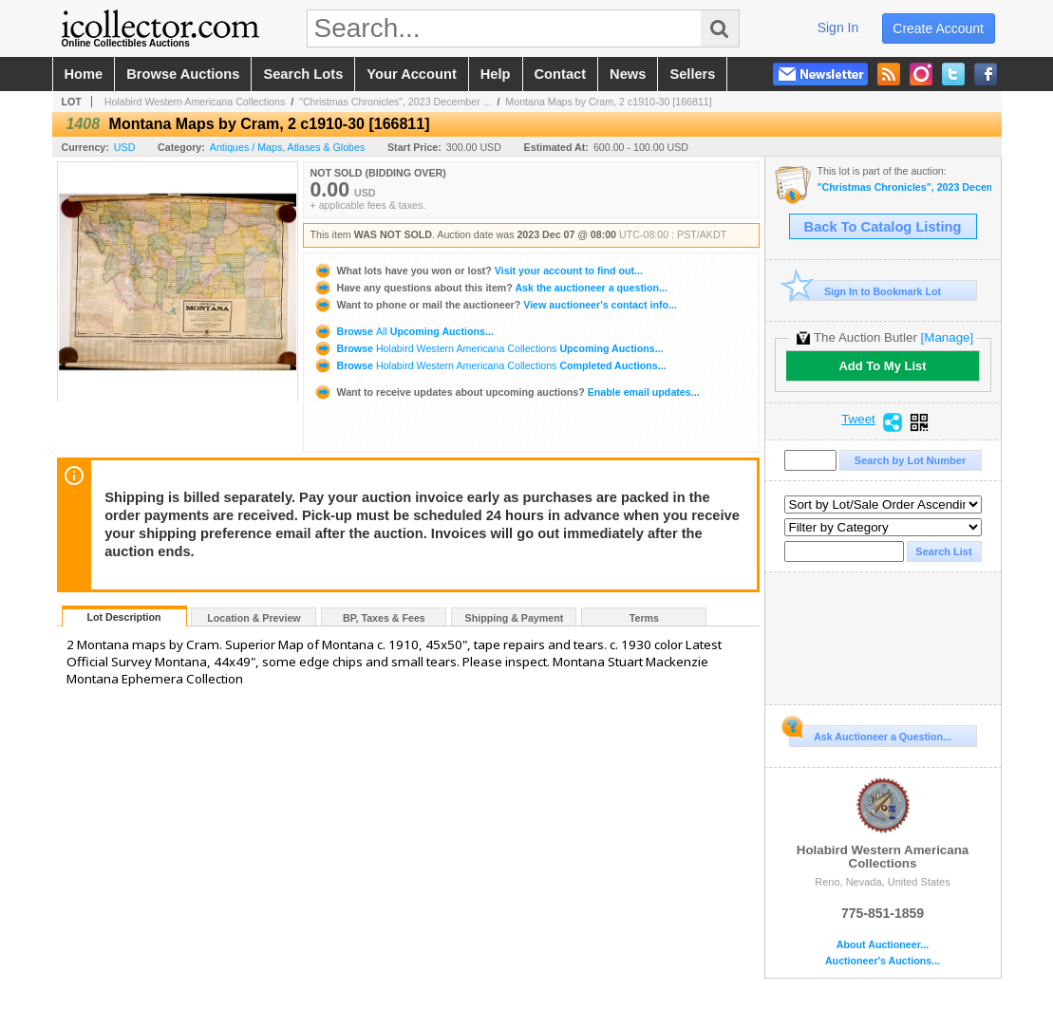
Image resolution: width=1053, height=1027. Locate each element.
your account (411, 74)
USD (125, 147)
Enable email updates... (506, 392)
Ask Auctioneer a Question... (870, 733)
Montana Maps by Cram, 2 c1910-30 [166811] (608, 101)
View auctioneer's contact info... (495, 304)
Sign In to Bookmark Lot (865, 291)
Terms (644, 618)
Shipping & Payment (514, 618)
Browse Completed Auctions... (490, 365)
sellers (692, 74)
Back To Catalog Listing (883, 226)
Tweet (858, 419)
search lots (303, 74)
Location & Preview (253, 618)
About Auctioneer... (883, 945)
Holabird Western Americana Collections (195, 101)
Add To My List (882, 366)
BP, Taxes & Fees (384, 618)
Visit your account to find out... (478, 270)
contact (561, 74)
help (495, 74)
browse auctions (182, 74)
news (628, 74)
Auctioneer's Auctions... (882, 961)
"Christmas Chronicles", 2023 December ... (395, 101)
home (84, 74)
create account (938, 28)
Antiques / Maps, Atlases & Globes (287, 147)
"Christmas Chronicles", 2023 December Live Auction (904, 187)
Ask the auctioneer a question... (490, 287)
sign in (838, 27)
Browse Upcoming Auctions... (403, 331)
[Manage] (947, 337)
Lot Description (123, 617)
